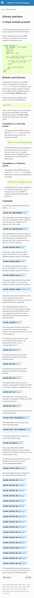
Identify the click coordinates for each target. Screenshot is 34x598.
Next (28, 577)
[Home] (3, 9)
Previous (7, 577)
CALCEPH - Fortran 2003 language (18, 3)
